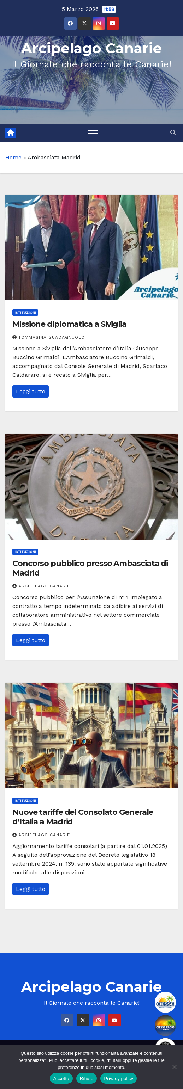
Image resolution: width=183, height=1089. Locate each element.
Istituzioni (25, 312)
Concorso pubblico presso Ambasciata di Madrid (90, 568)
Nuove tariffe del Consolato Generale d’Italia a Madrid (82, 816)
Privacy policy (118, 1078)
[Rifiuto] (174, 1066)
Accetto (61, 1078)
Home (13, 157)
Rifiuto (87, 1078)
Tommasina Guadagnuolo (48, 337)
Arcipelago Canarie (91, 48)
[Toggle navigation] (93, 133)
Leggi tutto (30, 391)
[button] (173, 132)
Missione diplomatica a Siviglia (69, 324)
